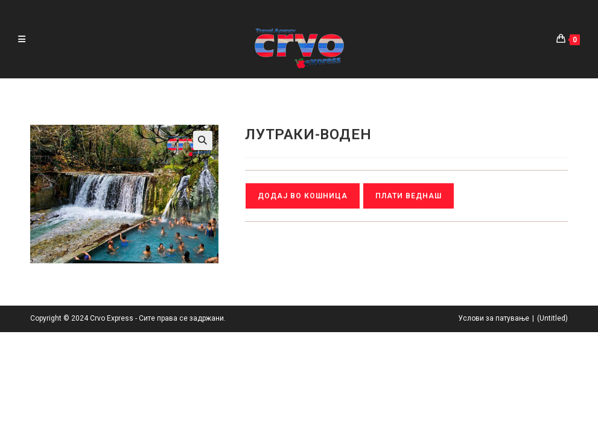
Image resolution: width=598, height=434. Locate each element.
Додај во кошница (303, 196)
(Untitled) (552, 420)
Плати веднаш (408, 196)
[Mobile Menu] (21, 39)
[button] (202, 140)
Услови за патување (493, 420)
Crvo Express (111, 420)
